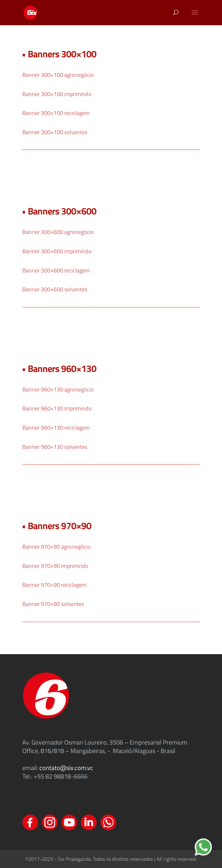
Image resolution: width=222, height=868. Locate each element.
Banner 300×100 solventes (54, 132)
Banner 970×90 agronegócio (56, 546)
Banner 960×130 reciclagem (56, 427)
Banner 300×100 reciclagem (56, 113)
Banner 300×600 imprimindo (57, 251)
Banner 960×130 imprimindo (57, 408)
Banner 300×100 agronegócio (58, 75)
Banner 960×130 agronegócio (58, 389)
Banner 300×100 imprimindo (57, 94)
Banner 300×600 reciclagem (56, 270)
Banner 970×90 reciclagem (54, 584)
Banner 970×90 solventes (53, 604)
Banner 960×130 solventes (54, 447)
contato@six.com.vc (66, 768)
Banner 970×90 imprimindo (55, 566)
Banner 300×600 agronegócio (58, 232)
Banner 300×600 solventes (54, 289)
